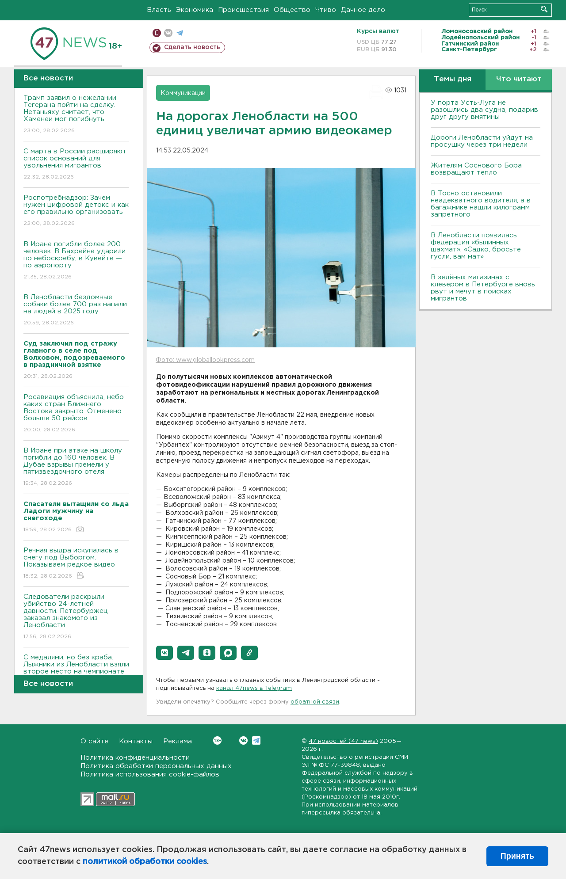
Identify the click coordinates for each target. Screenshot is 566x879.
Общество (292, 10)
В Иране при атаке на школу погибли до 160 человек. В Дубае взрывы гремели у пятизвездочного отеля (76, 467)
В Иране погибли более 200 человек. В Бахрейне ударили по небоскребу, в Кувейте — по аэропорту (76, 261)
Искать (544, 9)
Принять (517, 856)
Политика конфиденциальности (135, 758)
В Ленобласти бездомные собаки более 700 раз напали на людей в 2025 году (76, 310)
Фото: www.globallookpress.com (205, 360)
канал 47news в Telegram (254, 688)
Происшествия (243, 10)
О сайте (94, 741)
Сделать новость (192, 47)
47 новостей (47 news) (343, 741)
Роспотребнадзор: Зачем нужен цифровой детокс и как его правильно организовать (76, 211)
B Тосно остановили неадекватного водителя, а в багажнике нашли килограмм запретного (481, 203)
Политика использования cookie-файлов (149, 774)
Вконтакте (217, 740)
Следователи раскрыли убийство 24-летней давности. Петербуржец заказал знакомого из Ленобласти (76, 617)
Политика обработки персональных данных (156, 766)
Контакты (136, 741)
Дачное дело (363, 10)
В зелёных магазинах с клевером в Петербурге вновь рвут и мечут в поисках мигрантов (483, 287)
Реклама (177, 741)
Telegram (256, 740)
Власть (159, 10)
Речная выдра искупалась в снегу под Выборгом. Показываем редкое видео (76, 564)
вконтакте (168, 33)
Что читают (519, 79)
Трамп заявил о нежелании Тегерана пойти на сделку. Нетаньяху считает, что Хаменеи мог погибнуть (76, 114)
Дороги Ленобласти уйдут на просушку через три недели (482, 141)
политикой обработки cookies (145, 861)
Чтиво (325, 10)
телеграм (180, 33)
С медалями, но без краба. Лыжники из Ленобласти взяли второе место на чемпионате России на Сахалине (76, 674)
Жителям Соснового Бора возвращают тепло (476, 169)
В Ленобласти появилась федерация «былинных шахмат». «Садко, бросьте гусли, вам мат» (476, 245)
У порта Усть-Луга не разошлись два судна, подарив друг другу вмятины (484, 110)
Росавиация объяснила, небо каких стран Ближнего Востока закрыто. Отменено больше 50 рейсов (76, 414)
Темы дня (452, 79)
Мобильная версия (157, 33)
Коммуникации (183, 93)
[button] (164, 653)
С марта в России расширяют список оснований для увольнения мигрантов (76, 164)
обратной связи (315, 702)
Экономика (194, 10)
